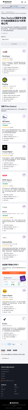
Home (2, 11)
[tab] (3, 350)
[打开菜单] (25, 2)
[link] (22, 2)
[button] (14, 39)
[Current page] (17, 344)
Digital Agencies (9, 11)
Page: (13, 344)
